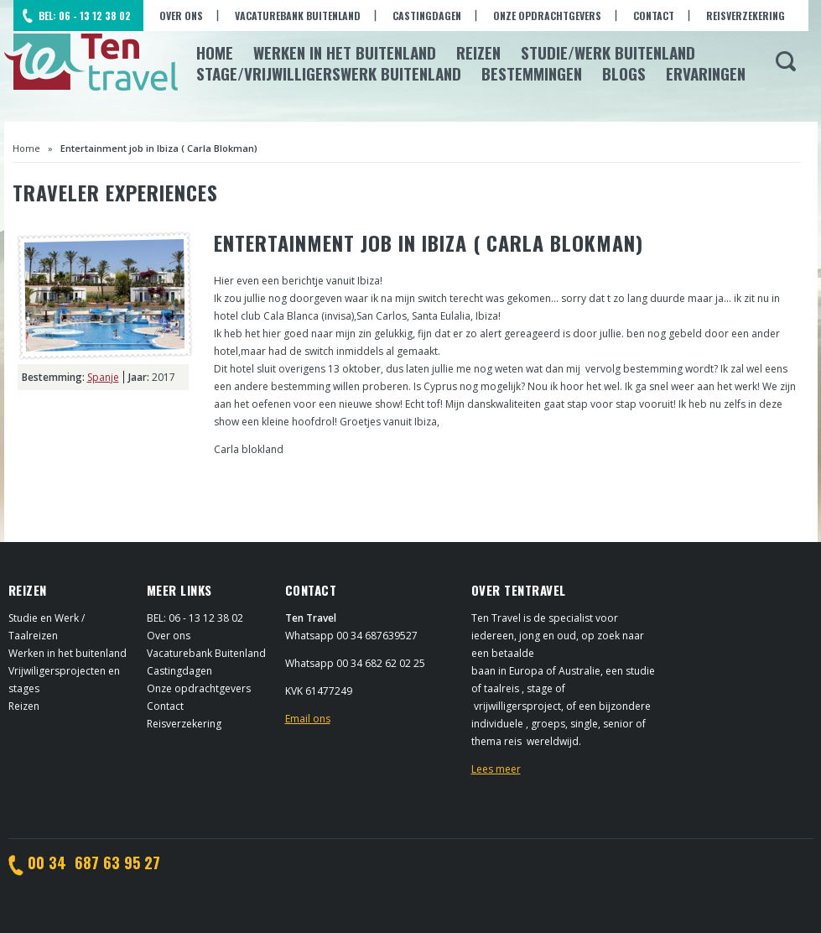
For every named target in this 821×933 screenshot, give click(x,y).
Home (214, 52)
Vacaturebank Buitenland (298, 15)
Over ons (181, 15)
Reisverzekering (745, 15)
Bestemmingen (531, 73)
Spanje (103, 377)
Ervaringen (706, 73)
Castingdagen (426, 15)
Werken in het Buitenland (344, 52)
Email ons (307, 718)
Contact (653, 15)
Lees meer (496, 769)
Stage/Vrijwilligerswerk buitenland (328, 73)
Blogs (624, 73)
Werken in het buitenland (67, 653)
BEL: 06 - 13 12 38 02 (85, 15)
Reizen (478, 52)
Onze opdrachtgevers (547, 15)
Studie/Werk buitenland (608, 52)
